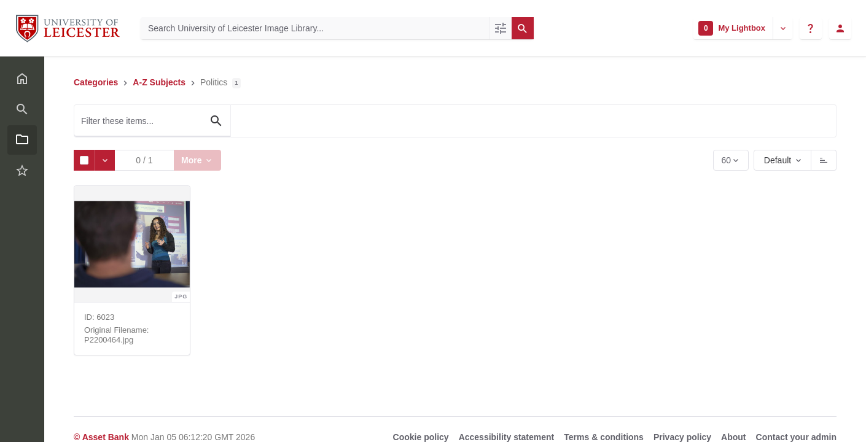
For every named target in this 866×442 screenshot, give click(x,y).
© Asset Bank (102, 437)
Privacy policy (682, 437)
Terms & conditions (604, 437)
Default (777, 160)
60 (727, 163)
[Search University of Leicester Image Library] (315, 28)
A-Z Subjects (159, 82)
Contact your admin (796, 437)
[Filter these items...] (152, 121)
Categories (96, 82)
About (733, 437)
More (194, 160)
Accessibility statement (507, 437)
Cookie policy (421, 437)
